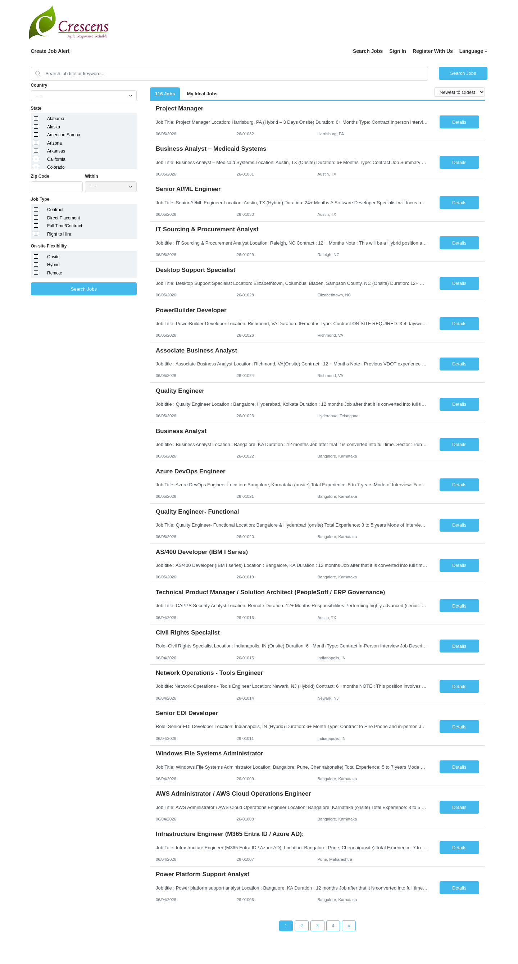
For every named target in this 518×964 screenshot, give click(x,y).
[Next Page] (349, 925)
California (56, 159)
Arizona (54, 143)
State (36, 108)
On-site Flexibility (49, 246)
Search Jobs (368, 51)
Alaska (53, 126)
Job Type (40, 199)
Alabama (55, 118)
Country (39, 85)
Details (459, 122)
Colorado (56, 167)
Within (91, 176)
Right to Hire (59, 234)
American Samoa (63, 134)
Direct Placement (63, 217)
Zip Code (40, 176)
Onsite (53, 256)
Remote (54, 273)
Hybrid (53, 264)
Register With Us (433, 51)
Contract (55, 209)
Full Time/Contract (64, 225)
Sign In (397, 51)
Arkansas (56, 151)
